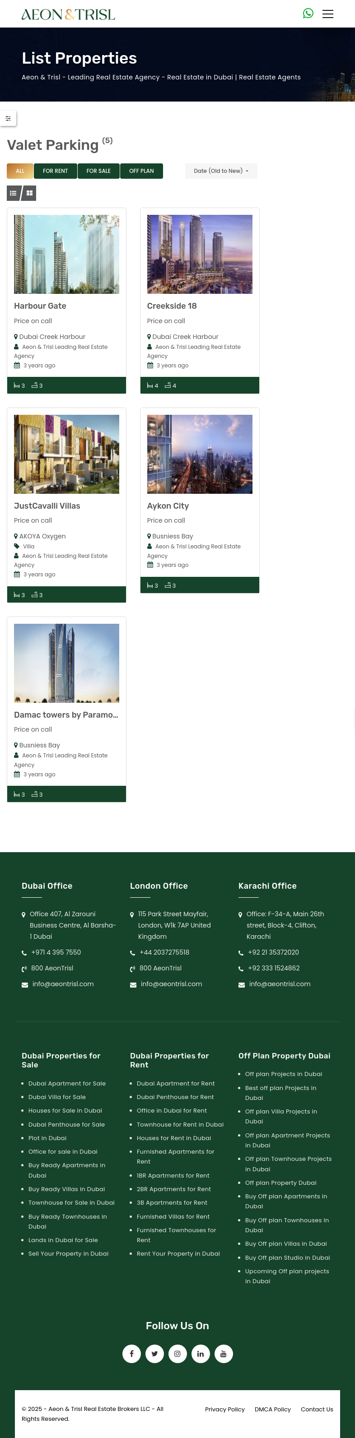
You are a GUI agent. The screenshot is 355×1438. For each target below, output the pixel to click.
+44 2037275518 (164, 952)
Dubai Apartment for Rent (176, 1083)
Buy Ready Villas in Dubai (66, 1189)
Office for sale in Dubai (63, 1151)
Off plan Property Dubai (281, 1182)
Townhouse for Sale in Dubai (71, 1202)
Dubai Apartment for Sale (67, 1083)
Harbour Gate (40, 306)
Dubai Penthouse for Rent (175, 1097)
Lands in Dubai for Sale (63, 1240)
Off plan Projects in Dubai (283, 1074)
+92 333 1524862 (274, 968)
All (20, 171)
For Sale (99, 171)
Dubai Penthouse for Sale (66, 1124)
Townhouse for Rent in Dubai (180, 1124)
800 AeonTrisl (52, 968)
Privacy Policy (225, 1409)
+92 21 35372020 (273, 952)
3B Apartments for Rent (172, 1202)
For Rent (55, 171)
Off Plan (141, 171)
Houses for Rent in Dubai (174, 1138)
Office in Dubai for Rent (172, 1110)
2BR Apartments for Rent (174, 1189)
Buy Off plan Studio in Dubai (287, 1257)
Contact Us (317, 1409)
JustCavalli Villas (47, 506)
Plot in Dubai (47, 1138)
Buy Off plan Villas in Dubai (286, 1243)
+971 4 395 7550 (56, 952)
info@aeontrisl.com (63, 983)
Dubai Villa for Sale (57, 1097)
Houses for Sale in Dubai (65, 1110)
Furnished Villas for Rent (173, 1216)
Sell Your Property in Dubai (68, 1253)
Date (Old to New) (218, 171)
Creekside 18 (172, 306)
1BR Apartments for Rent (173, 1175)
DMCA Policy (273, 1409)
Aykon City (168, 506)
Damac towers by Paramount (70, 715)
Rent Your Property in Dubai (178, 1253)
